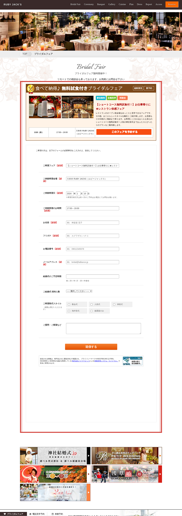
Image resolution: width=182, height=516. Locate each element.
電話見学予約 (37, 514)
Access (158, 4)
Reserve (172, 4)
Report (149, 4)
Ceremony (89, 4)
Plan (131, 4)
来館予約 (57, 514)
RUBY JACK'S (13, 4)
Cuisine (122, 4)
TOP (24, 54)
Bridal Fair (75, 4)
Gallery (111, 4)
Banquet (101, 4)
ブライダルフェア (13, 514)
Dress (139, 4)
